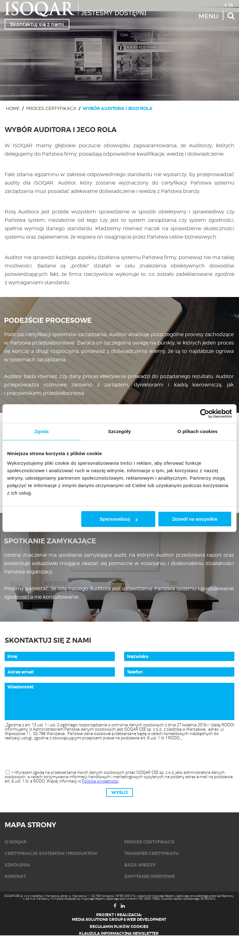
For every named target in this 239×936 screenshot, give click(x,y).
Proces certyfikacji (51, 108)
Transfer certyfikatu (151, 853)
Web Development (146, 919)
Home (13, 108)
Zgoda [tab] (42, 431)
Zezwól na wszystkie (195, 519)
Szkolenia (17, 865)
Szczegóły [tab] (119, 431)
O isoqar (15, 842)
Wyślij (119, 792)
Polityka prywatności (100, 781)
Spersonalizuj (119, 519)
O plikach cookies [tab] (197, 431)
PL (231, 4)
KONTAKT (15, 876)
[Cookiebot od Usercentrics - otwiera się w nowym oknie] (204, 413)
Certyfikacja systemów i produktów (51, 853)
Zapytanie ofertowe (149, 876)
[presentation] (119, 755)
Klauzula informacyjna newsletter (119, 933)
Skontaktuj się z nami (37, 24)
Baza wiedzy (140, 865)
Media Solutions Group (97, 919)
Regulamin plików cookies (119, 927)
